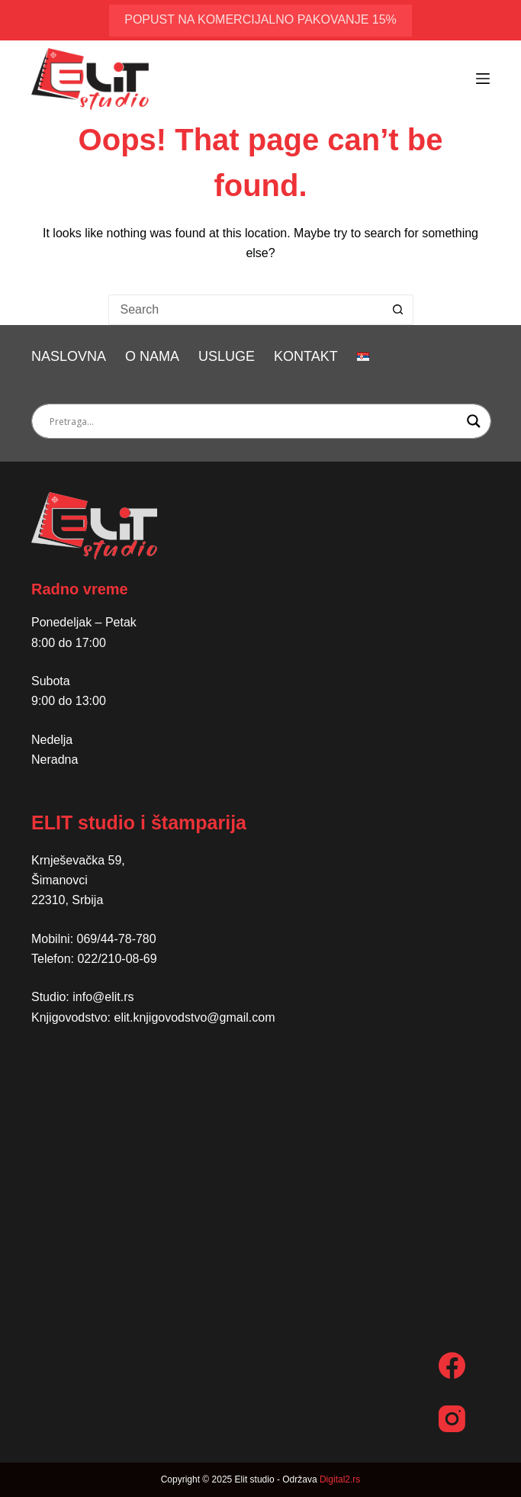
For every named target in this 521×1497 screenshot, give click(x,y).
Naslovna (68, 356)
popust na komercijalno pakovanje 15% (260, 19)
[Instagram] (452, 1418)
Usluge (226, 356)
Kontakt (306, 356)
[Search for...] (245, 310)
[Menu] (483, 78)
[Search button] (398, 310)
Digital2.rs (340, 1479)
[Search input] (254, 421)
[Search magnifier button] (473, 421)
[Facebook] (452, 1365)
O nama (152, 356)
